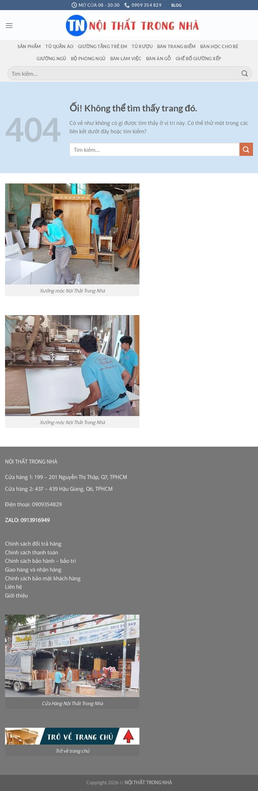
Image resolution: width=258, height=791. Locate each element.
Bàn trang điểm (176, 46)
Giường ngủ (51, 58)
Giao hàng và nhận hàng (33, 569)
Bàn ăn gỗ (158, 58)
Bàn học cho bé (219, 46)
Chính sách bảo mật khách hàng (43, 578)
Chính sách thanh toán (31, 552)
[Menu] (9, 25)
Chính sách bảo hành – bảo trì (40, 560)
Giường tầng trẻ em (102, 46)
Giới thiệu (16, 595)
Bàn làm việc (125, 58)
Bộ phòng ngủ (88, 58)
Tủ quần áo (59, 46)
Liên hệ (13, 586)
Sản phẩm (29, 46)
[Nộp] (245, 73)
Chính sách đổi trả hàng (33, 543)
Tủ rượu (142, 46)
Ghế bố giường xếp (198, 58)
